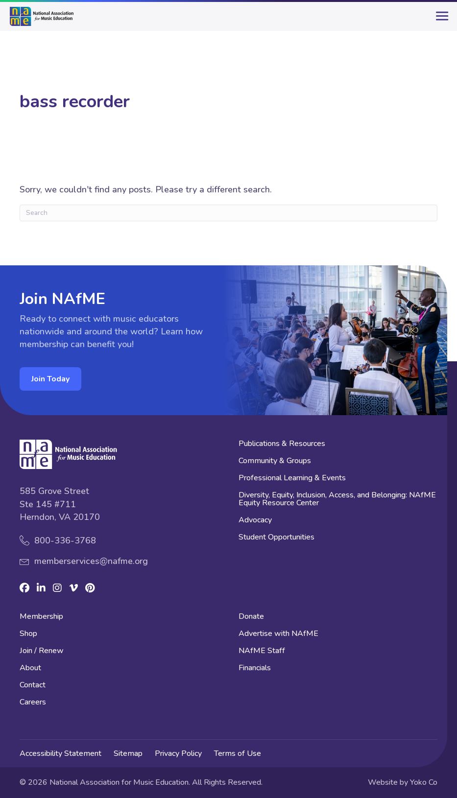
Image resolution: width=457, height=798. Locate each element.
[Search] (228, 213)
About (30, 668)
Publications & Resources (282, 444)
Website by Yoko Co (402, 782)
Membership (41, 617)
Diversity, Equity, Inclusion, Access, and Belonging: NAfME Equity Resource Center (337, 499)
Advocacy (255, 520)
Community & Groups (275, 461)
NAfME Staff (262, 651)
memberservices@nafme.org (91, 561)
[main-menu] (440, 20)
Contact (33, 685)
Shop (28, 634)
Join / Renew (42, 651)
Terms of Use (237, 753)
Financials (255, 668)
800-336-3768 (65, 540)
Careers (33, 702)
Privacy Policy (178, 753)
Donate (251, 617)
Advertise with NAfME (278, 634)
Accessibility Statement (60, 753)
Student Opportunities (276, 537)
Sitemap (128, 753)
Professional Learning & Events (292, 478)
